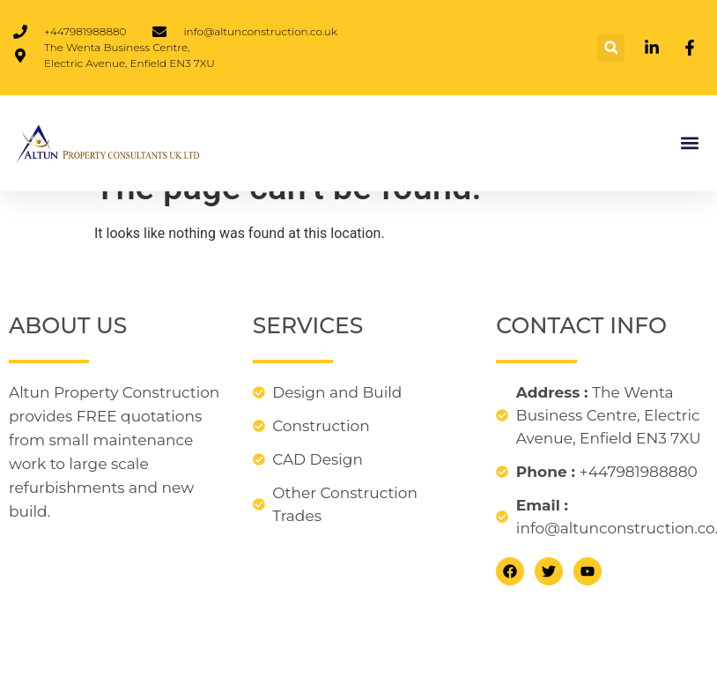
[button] (611, 48)
